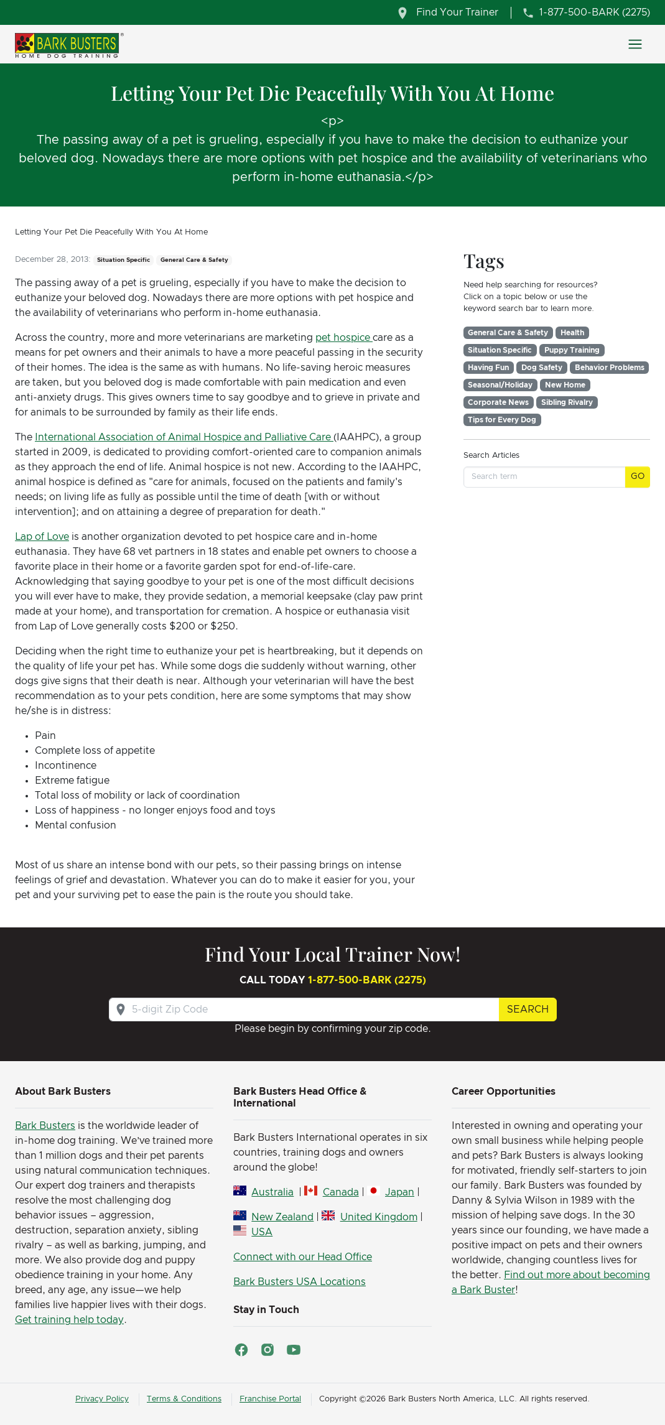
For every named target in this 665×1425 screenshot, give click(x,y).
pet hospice (344, 338)
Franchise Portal (270, 1399)
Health (572, 333)
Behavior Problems (609, 367)
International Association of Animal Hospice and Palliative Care (184, 437)
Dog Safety (541, 367)
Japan (399, 1192)
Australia (272, 1192)
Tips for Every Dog (502, 420)
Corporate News (498, 402)
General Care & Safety (508, 333)
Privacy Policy (102, 1399)
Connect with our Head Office (302, 1257)
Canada (341, 1192)
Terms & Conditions (184, 1399)
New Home (565, 385)
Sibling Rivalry (567, 402)
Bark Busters (45, 1126)
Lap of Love (42, 537)
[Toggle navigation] (635, 44)
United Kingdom (378, 1217)
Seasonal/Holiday (500, 385)
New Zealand (282, 1217)
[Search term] (544, 476)
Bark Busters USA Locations (299, 1282)
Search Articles (491, 456)
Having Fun (488, 367)
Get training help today (69, 1320)
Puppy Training (572, 350)
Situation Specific (500, 350)
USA (261, 1232)
